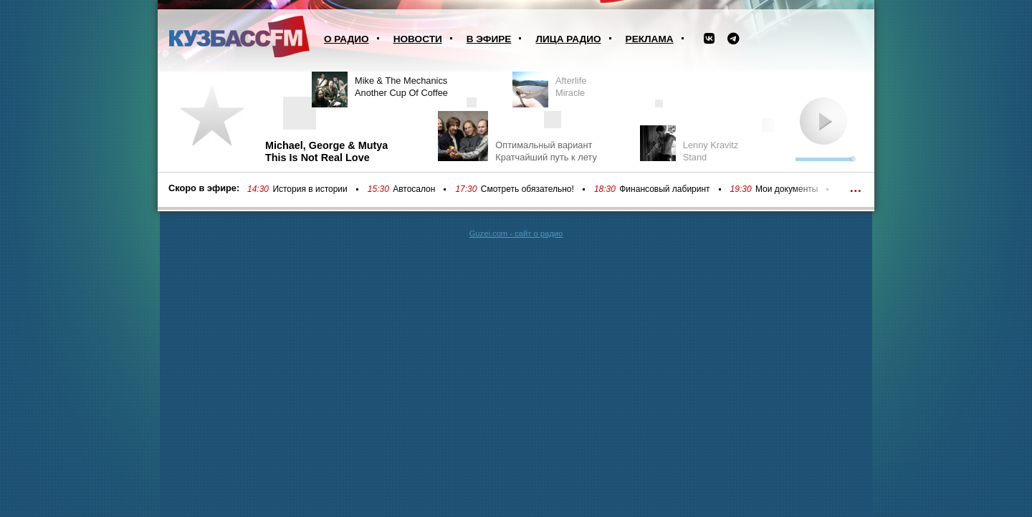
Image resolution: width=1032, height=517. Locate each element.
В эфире (489, 39)
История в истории (309, 189)
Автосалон (414, 189)
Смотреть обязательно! (527, 189)
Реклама (650, 39)
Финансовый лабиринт (664, 189)
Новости (417, 39)
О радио (346, 39)
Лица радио (568, 39)
